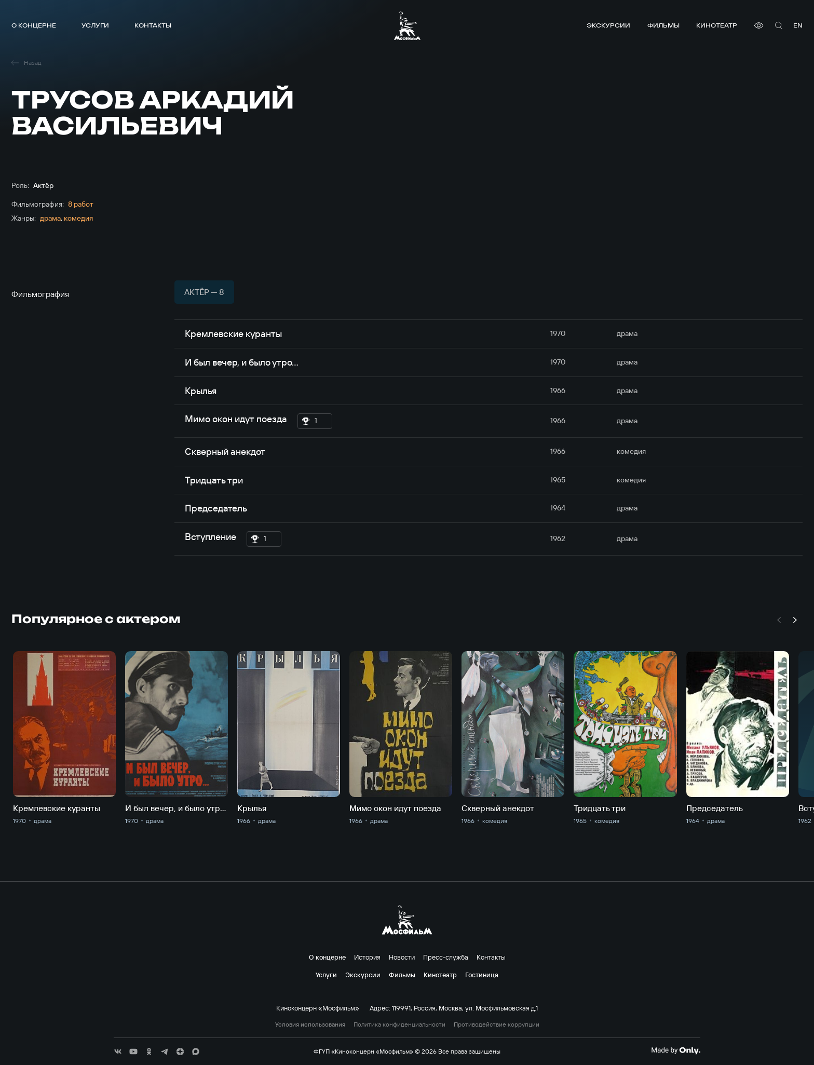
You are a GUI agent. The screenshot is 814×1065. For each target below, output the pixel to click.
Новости (402, 957)
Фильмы (663, 25)
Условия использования (310, 1024)
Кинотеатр (716, 25)
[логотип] (407, 25)
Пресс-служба (445, 957)
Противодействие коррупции (496, 1024)
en (798, 25)
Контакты (152, 25)
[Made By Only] (675, 1050)
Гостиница (481, 974)
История (367, 957)
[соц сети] (118, 1051)
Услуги (95, 25)
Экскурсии (608, 25)
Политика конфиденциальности (399, 1024)
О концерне (33, 25)
